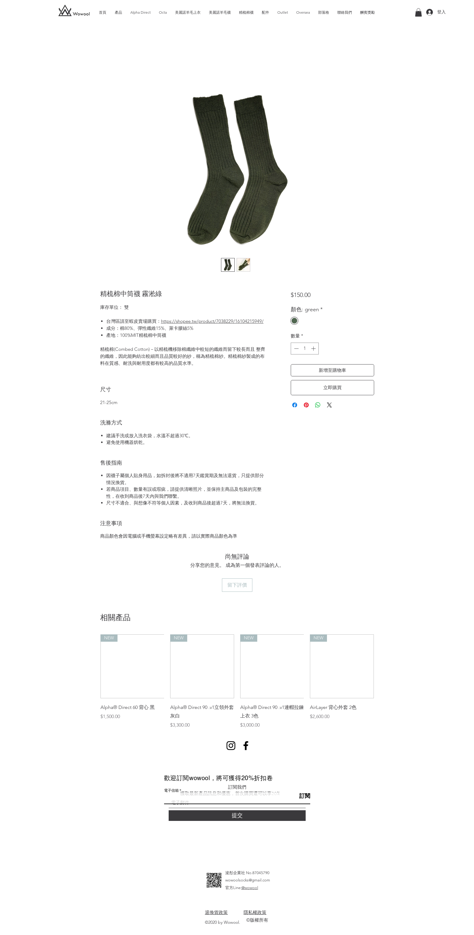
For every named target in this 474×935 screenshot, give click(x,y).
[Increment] (314, 348)
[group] (237, 681)
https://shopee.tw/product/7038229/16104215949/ (212, 321)
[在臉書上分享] (294, 405)
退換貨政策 (216, 912)
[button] (418, 12)
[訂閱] (294, 796)
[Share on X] (329, 405)
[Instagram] (231, 746)
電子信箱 (171, 790)
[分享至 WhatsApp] (317, 405)
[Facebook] (246, 746)
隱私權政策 (255, 912)
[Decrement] (296, 348)
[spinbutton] (305, 348)
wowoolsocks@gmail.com (247, 880)
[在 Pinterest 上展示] (306, 405)
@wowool (249, 887)
